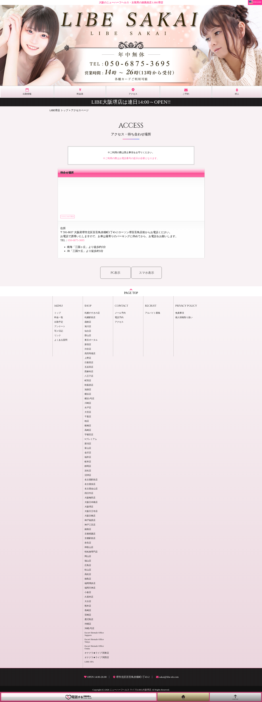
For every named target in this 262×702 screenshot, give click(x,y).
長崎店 (88, 612)
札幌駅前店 (90, 319)
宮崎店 (88, 616)
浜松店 (88, 472)
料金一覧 (58, 319)
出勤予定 (58, 323)
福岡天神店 (90, 589)
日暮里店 (89, 364)
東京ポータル (91, 341)
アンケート (59, 328)
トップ (57, 314)
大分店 (88, 603)
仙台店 (88, 332)
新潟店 (88, 445)
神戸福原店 (90, 521)
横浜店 (88, 395)
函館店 (88, 323)
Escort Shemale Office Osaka (94, 648)
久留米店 (89, 598)
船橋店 (88, 427)
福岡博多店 (90, 584)
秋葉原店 (89, 386)
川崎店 (88, 404)
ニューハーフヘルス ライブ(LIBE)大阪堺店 (130, 691)
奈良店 (88, 544)
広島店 (88, 566)
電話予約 (119, 319)
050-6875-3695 (76, 241)
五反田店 (89, 368)
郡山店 (88, 337)
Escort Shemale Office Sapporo (94, 635)
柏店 (87, 422)
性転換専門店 (91, 553)
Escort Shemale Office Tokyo (94, 642)
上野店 (88, 359)
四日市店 (89, 494)
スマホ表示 (146, 274)
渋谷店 (88, 350)
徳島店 (88, 580)
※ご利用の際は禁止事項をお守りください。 (131, 152)
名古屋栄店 (90, 485)
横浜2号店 (89, 400)
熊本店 (88, 607)
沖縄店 (88, 625)
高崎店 (88, 431)
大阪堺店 (89, 508)
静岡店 (88, 467)
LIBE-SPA (89, 663)
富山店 (88, 449)
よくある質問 (60, 341)
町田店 (88, 382)
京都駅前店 (90, 539)
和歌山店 (89, 548)
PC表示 (115, 274)
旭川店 (88, 328)
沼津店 (88, 476)
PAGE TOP (131, 292)
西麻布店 (89, 373)
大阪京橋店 (90, 517)
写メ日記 (58, 332)
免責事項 (179, 314)
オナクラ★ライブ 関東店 (97, 654)
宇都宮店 (89, 436)
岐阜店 (88, 463)
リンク (57, 337)
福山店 (88, 562)
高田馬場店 (90, 355)
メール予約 (120, 314)
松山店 (88, 571)
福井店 (88, 458)
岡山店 (88, 557)
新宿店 (88, 346)
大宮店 (88, 413)
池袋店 (88, 391)
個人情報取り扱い (184, 319)
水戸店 (88, 409)
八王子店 (89, 377)
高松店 (88, 575)
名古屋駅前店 (91, 481)
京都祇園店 (90, 535)
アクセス (119, 323)
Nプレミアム (91, 440)
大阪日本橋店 (91, 503)
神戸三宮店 (90, 526)
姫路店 (88, 530)
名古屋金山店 (91, 490)
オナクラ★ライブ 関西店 (97, 659)
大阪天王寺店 (91, 512)
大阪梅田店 (90, 499)
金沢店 (88, 454)
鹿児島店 (89, 621)
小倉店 (88, 594)
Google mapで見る (73, 217)
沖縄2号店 (89, 630)
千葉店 (88, 418)
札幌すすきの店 (92, 314)
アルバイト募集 (152, 314)
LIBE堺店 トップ (59, 110)
